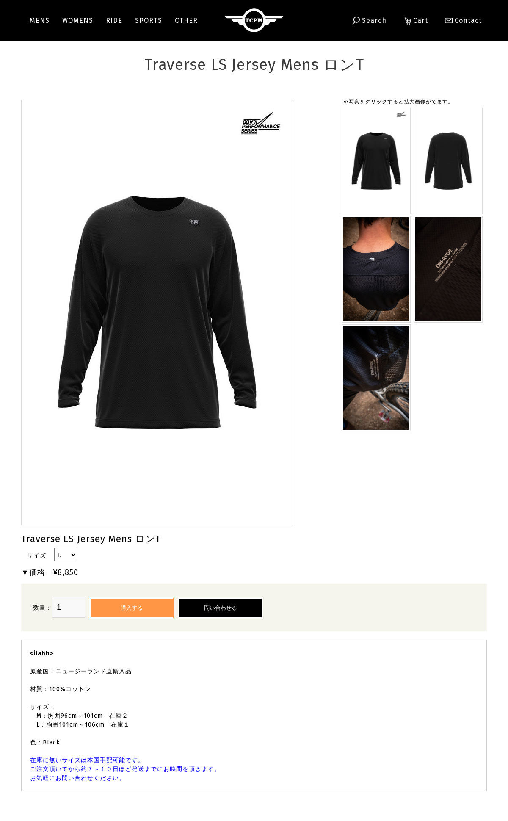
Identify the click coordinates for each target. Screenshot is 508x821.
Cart (415, 21)
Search (369, 21)
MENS (40, 21)
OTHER (186, 21)
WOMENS (77, 21)
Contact (459, 21)
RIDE (114, 21)
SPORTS (148, 21)
